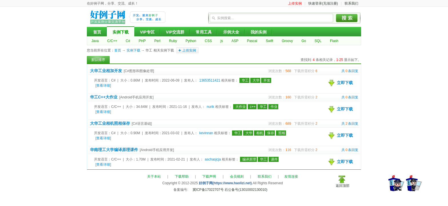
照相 (281, 133)
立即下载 (345, 82)
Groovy (287, 41)
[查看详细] (103, 86)
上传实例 (295, 3)
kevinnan (206, 133)
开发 (266, 80)
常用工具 (204, 32)
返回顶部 (342, 186)
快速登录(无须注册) (323, 3)
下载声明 (209, 177)
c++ (253, 107)
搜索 (347, 18)
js (221, 41)
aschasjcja (213, 159)
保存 (270, 133)
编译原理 (249, 159)
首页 (97, 32)
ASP (234, 41)
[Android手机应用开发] (136, 97)
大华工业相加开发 (106, 70)
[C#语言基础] (142, 124)
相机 (259, 133)
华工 (245, 80)
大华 (256, 80)
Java (95, 41)
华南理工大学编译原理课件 (114, 149)
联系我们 (351, 3)
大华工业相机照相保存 (110, 123)
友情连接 (291, 177)
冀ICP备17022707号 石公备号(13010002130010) (230, 190)
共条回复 (349, 71)
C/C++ (112, 41)
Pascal (252, 41)
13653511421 (209, 80)
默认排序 (98, 60)
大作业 (240, 107)
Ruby (173, 41)
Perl (157, 41)
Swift (269, 41)
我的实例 (259, 32)
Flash (334, 41)
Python (190, 41)
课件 (274, 159)
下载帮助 (182, 177)
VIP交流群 (175, 32)
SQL (318, 41)
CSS (208, 41)
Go (303, 41)
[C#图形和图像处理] (139, 71)
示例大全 (231, 32)
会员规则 (237, 177)
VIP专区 (147, 32)
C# (128, 41)
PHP (142, 41)
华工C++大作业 (103, 97)
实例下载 (121, 32)
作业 (274, 107)
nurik (210, 107)
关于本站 (154, 177)
